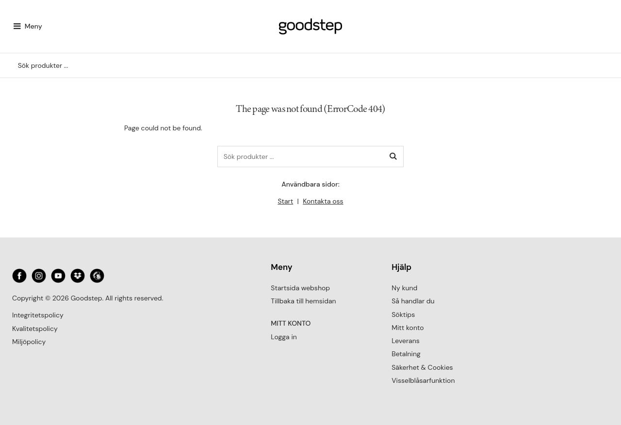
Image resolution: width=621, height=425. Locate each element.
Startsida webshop (300, 287)
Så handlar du (413, 301)
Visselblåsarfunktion (423, 380)
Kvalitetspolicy (35, 328)
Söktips (403, 314)
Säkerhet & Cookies (422, 367)
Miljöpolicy (29, 341)
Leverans (406, 340)
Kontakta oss (323, 201)
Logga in (283, 336)
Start (285, 201)
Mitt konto (408, 327)
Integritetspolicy (38, 315)
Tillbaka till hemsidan (303, 301)
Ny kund (404, 287)
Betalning (406, 353)
